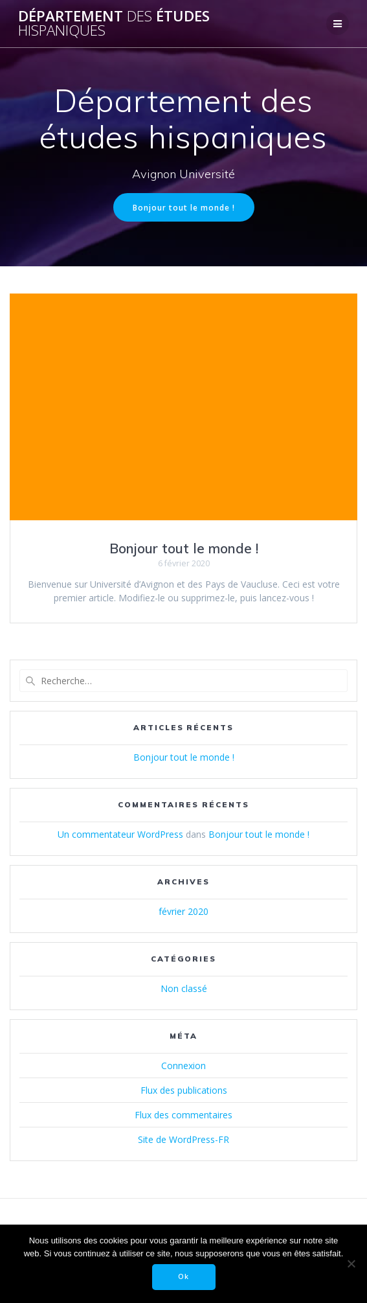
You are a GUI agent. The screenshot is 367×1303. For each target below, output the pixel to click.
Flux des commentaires (183, 1115)
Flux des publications (183, 1090)
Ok (183, 1276)
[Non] (350, 1263)
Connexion (183, 1065)
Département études (114, 23)
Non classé (184, 988)
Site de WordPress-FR (183, 1139)
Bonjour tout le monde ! (184, 207)
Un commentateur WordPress (120, 834)
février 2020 (183, 911)
